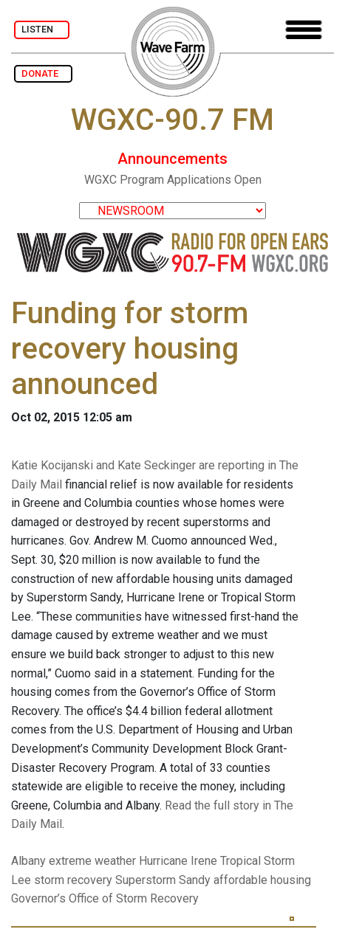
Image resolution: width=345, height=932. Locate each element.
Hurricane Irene (178, 861)
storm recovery (73, 880)
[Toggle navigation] (303, 30)
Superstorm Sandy (163, 880)
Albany (28, 861)
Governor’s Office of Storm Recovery (105, 898)
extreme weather (92, 861)
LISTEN (41, 29)
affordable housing (262, 880)
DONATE (43, 73)
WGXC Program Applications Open (173, 180)
